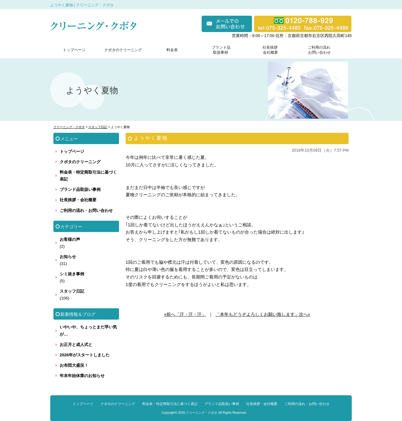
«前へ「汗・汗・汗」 (185, 314)
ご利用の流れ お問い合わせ (318, 50)
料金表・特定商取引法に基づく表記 (88, 175)
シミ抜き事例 (72, 274)
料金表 (172, 50)
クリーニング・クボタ (201, 412)
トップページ (74, 50)
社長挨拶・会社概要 (78, 199)
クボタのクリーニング (123, 50)
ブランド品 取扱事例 (221, 50)
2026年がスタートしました (85, 355)
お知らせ (68, 256)
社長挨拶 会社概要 (269, 50)
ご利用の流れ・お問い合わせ (86, 210)
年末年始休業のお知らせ (82, 375)
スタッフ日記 (72, 291)
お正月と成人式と (76, 344)
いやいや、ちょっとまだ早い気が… (88, 330)
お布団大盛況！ (74, 365)
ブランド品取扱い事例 (80, 189)
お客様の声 (70, 239)
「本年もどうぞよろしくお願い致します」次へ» (262, 314)
